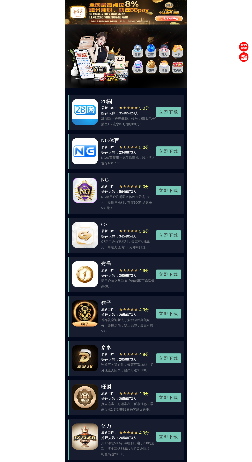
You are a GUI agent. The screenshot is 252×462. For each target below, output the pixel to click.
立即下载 (168, 112)
